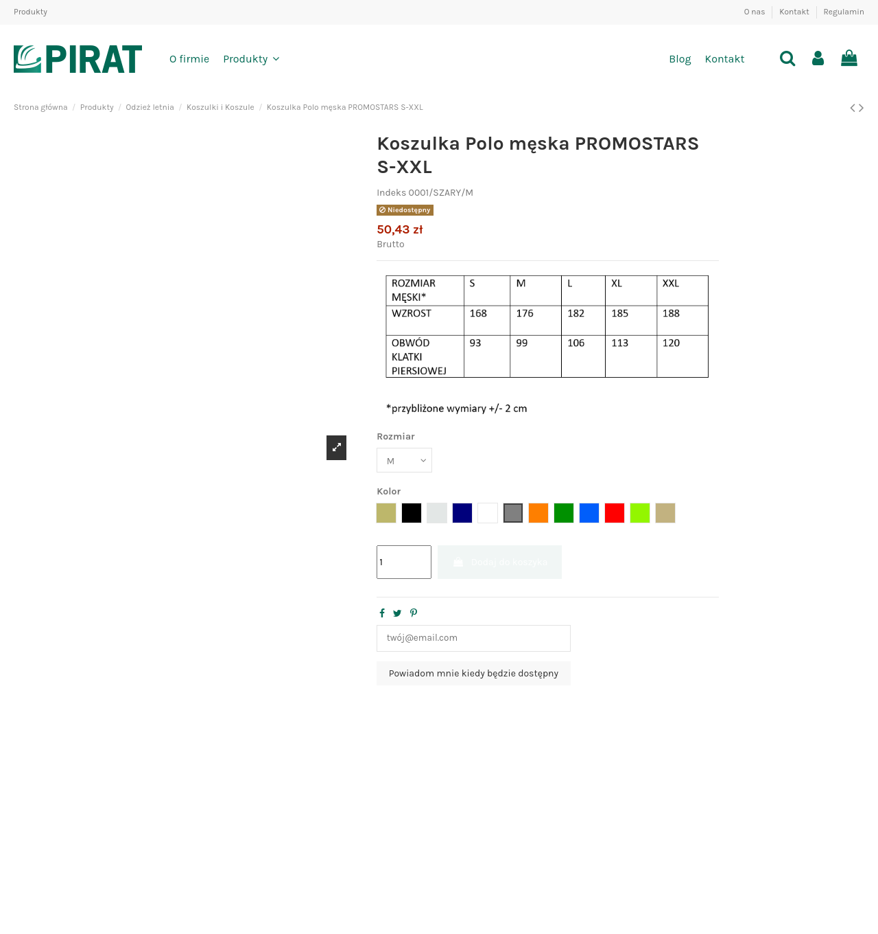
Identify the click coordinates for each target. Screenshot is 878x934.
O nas (756, 11)
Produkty (30, 11)
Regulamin (843, 11)
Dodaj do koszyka (500, 563)
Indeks (391, 192)
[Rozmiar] (405, 460)
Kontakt (795, 11)
